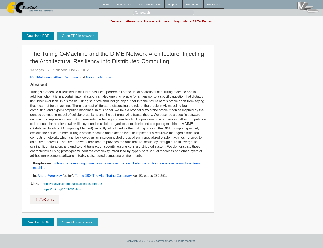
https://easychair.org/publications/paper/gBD (72, 183)
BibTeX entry (44, 198)
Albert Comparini (66, 77)
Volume (116, 21)
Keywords (181, 21)
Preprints (173, 4)
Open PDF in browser (78, 36)
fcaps (163, 163)
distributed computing (142, 163)
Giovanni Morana (98, 77)
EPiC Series (124, 4)
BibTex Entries (202, 21)
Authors (164, 21)
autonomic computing (69, 163)
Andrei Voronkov (50, 175)
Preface (149, 21)
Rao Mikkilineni (41, 77)
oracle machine (180, 163)
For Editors (213, 4)
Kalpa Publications (150, 4)
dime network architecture (105, 163)
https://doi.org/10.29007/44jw (62, 189)
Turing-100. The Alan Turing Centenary (103, 175)
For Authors (193, 4)
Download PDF (38, 36)
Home (106, 4)
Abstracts (132, 21)
